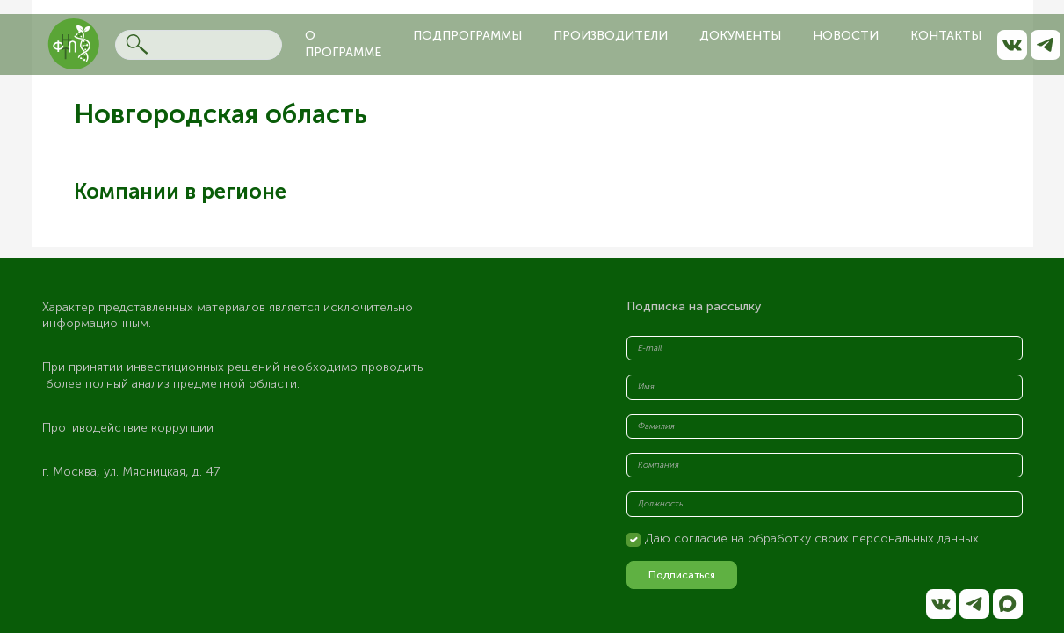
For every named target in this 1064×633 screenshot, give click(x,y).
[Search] (198, 45)
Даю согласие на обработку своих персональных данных (812, 538)
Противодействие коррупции (128, 427)
